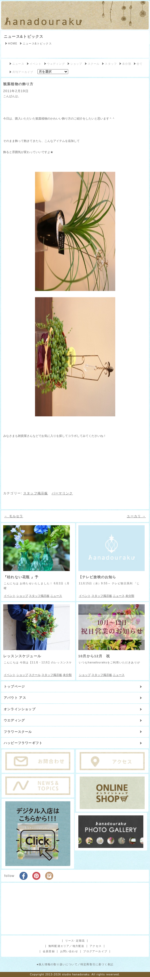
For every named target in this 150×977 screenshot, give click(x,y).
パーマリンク (62, 493)
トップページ (14, 686)
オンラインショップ (20, 709)
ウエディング (14, 720)
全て (140, 63)
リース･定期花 (75, 940)
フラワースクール (18, 732)
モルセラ (13, 516)
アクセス (96, 946)
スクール (94, 63)
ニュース (18, 63)
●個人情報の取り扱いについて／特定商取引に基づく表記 (75, 964)
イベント (36, 63)
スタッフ (111, 63)
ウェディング (56, 63)
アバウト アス (15, 698)
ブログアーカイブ (95, 951)
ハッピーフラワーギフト (23, 743)
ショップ (76, 63)
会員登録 (49, 951)
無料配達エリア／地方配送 (66, 946)
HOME (12, 43)
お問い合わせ (69, 951)
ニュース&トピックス (23, 36)
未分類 (126, 63)
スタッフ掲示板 (35, 493)
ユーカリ (136, 516)
